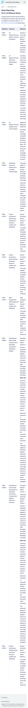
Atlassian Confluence (19, 705)
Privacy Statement (5, 701)
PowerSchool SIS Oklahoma (13, 2)
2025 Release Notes (11, 6)
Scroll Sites (10, 705)
